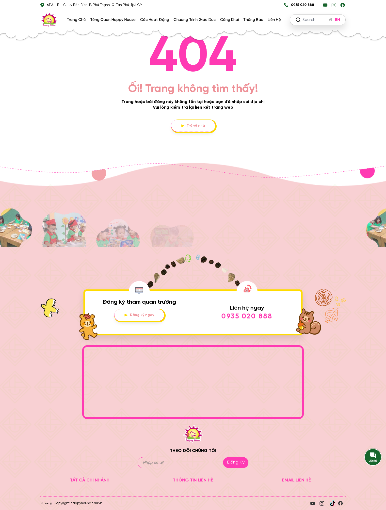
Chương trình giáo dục (195, 20)
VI (330, 20)
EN (337, 20)
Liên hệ (274, 20)
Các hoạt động (154, 20)
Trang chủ (76, 20)
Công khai (229, 20)
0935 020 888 (247, 316)
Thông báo (253, 20)
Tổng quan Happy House (113, 20)
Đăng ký (235, 462)
